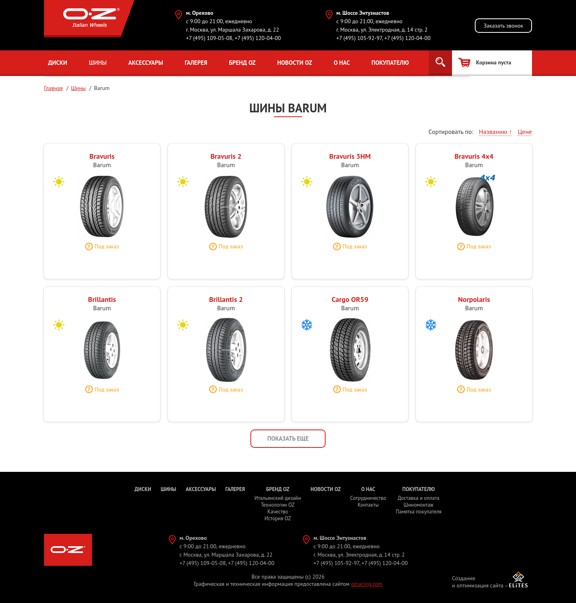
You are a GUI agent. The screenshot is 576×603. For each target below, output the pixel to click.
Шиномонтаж (419, 504)
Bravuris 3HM (350, 160)
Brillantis (102, 303)
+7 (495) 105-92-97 (359, 38)
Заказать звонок (503, 25)
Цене (525, 132)
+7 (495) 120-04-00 (257, 38)
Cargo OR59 (350, 303)
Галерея (195, 62)
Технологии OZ (277, 504)
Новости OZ (293, 62)
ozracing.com (366, 583)
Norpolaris (474, 303)
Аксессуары (145, 62)
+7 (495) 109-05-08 (209, 38)
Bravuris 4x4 (474, 160)
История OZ (277, 518)
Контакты (368, 504)
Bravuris (102, 160)
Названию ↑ (495, 132)
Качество (278, 511)
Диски (57, 62)
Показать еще (287, 438)
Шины (98, 62)
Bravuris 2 (226, 160)
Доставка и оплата (418, 498)
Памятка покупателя (418, 511)
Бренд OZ (241, 62)
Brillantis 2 (226, 303)
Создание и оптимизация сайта (478, 582)
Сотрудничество (368, 498)
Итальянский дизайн (277, 498)
